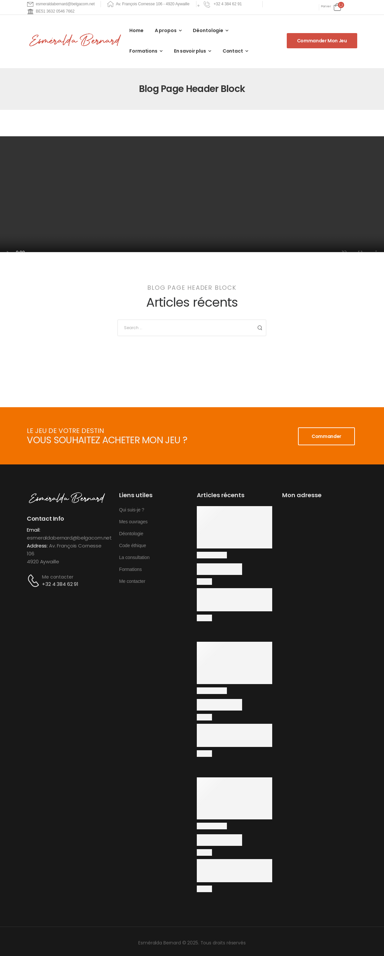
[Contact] (34, 580)
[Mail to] (61, 4)
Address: (37, 545)
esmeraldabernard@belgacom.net (69, 537)
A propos (166, 30)
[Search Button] (259, 328)
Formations (143, 51)
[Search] (185, 328)
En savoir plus (190, 51)
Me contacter (57, 577)
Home (136, 30)
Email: (33, 529)
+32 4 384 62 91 (60, 584)
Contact (233, 51)
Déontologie (208, 30)
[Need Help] (224, 4)
